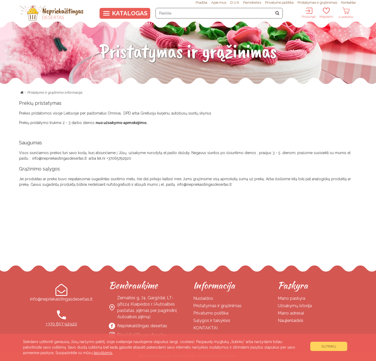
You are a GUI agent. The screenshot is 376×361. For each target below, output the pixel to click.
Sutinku (328, 346)
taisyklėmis (103, 353)
